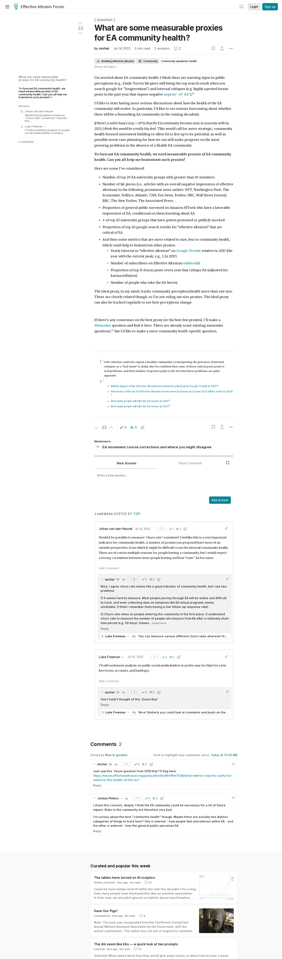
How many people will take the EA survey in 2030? (140, 401)
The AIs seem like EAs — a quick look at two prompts (136, 944)
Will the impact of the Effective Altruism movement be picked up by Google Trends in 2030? (164, 386)
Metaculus (102, 325)
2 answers (162, 48)
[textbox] (159, 483)
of (180, 94)
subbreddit (191, 263)
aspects (170, 94)
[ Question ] (104, 20)
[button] (123, 427)
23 (137, 949)
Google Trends (188, 251)
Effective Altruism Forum (39, 7)
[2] (112, 330)
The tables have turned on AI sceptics (124, 878)
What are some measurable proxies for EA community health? (43, 78)
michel (104, 48)
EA (186, 94)
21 (148, 882)
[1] (193, 93)
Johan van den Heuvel (115, 529)
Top (136, 514)
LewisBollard (102, 915)
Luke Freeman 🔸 (112, 657)
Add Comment (109, 568)
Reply (105, 628)
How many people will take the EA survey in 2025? (140, 406)
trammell (99, 949)
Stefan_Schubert (104, 882)
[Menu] (7, 7)
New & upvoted (116, 755)
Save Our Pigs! (105, 911)
